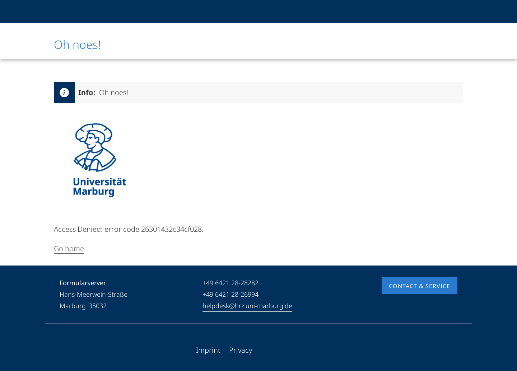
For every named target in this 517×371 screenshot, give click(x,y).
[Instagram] (88, 350)
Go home (69, 248)
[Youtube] (77, 350)
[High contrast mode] (451, 11)
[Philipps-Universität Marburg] (78, 11)
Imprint (208, 350)
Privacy (240, 350)
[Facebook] (65, 350)
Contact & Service (419, 286)
